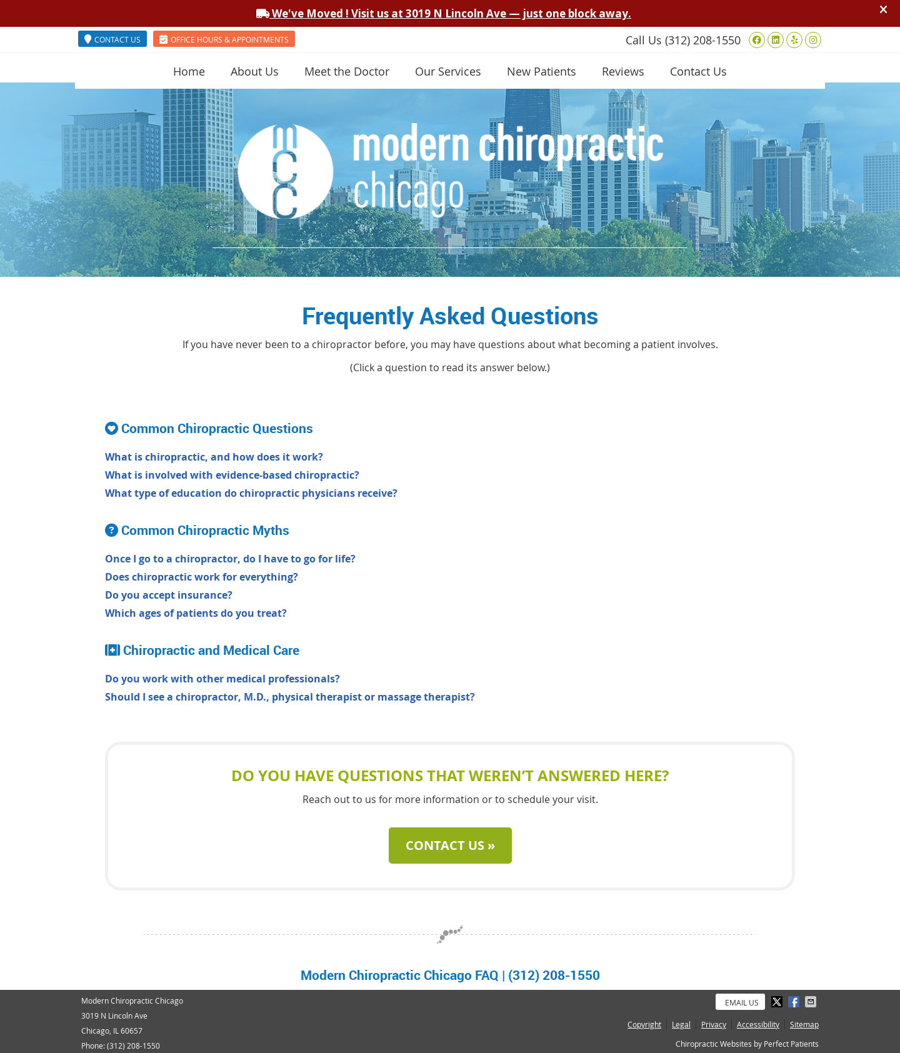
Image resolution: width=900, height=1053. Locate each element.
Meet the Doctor (346, 71)
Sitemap (804, 1024)
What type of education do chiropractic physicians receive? (251, 493)
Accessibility (758, 1024)
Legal (681, 1024)
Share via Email (812, 1001)
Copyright (644, 1024)
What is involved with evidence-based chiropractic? (232, 475)
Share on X (778, 1001)
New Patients (541, 71)
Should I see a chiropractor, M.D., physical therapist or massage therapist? (290, 697)
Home (189, 71)
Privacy (713, 1024)
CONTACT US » (450, 845)
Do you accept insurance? (168, 595)
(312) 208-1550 (703, 39)
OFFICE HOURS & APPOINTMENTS (224, 39)
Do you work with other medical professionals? (222, 679)
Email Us (742, 1002)
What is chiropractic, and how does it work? (214, 457)
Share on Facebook (795, 1001)
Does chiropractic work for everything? (201, 577)
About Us (255, 71)
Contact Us (698, 71)
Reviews (623, 71)
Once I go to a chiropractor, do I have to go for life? (230, 559)
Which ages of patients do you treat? (196, 613)
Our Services (448, 71)
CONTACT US (112, 39)
